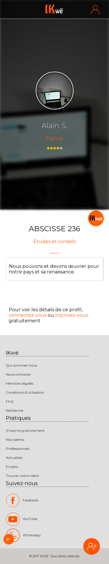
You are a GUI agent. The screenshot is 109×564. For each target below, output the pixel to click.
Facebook (22, 501)
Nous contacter (18, 374)
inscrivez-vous (71, 315)
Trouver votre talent (22, 475)
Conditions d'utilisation (25, 392)
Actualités (14, 457)
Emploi (12, 466)
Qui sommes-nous (21, 365)
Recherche (14, 410)
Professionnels (17, 448)
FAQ (10, 401)
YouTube (21, 519)
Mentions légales (19, 383)
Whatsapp (23, 535)
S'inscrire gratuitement (25, 430)
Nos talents (15, 439)
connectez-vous (28, 315)
